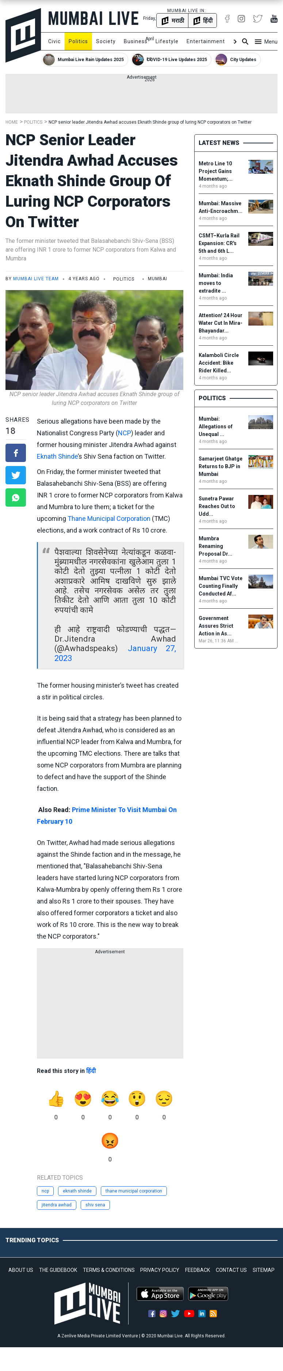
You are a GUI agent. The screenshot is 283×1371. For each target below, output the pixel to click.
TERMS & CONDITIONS (109, 1270)
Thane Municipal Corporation (109, 518)
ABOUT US (20, 1270)
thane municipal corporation (134, 1191)
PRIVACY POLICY (159, 1270)
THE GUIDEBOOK (58, 1270)
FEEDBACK (197, 1270)
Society (106, 41)
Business (136, 41)
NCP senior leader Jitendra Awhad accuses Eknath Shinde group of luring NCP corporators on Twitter (150, 122)
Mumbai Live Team (36, 278)
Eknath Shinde (57, 456)
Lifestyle (167, 41)
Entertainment (206, 41)
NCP (124, 433)
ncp (45, 1191)
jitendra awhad (57, 1204)
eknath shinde (77, 1191)
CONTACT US (231, 1270)
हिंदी (91, 1070)
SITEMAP (264, 1270)
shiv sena (95, 1204)
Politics (78, 41)
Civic (54, 41)
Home (11, 122)
